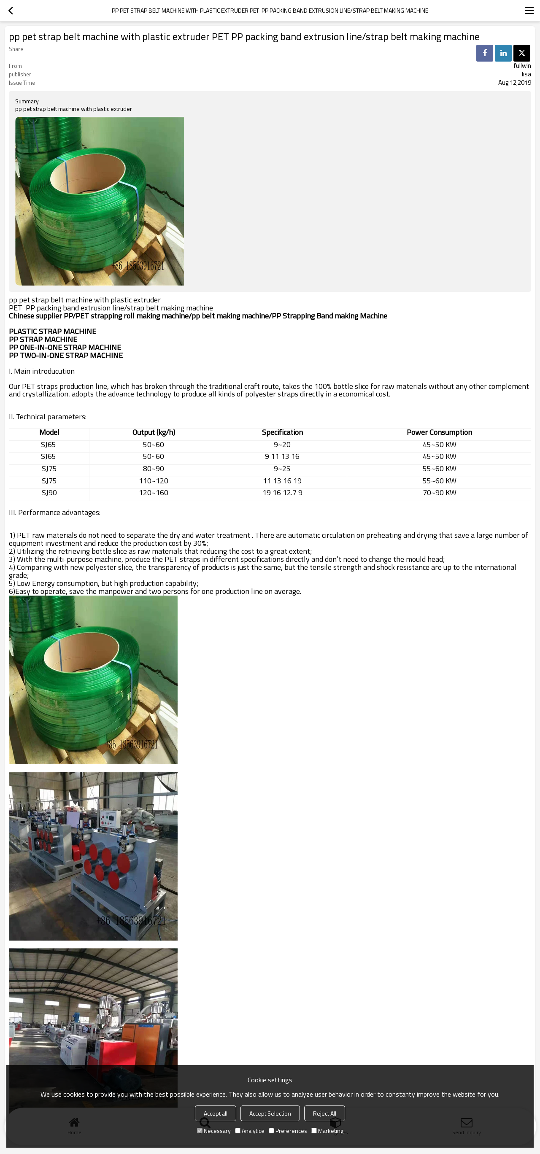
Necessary (214, 1130)
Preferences (288, 1130)
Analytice (250, 1130)
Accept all (215, 1113)
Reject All (324, 1113)
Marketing (327, 1130)
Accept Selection (270, 1113)
